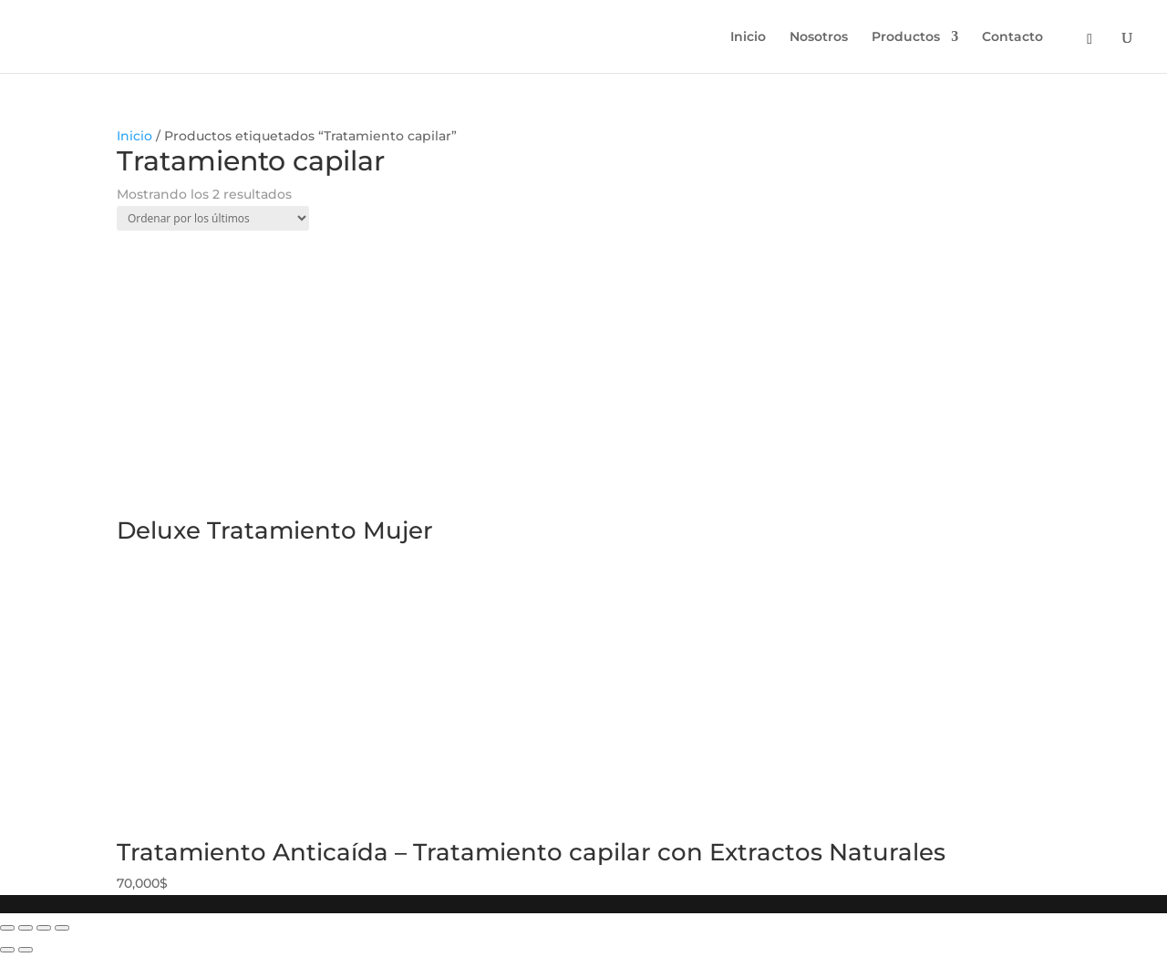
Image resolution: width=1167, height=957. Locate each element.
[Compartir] (25, 928)
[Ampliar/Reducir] (62, 928)
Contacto (1012, 37)
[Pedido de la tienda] (213, 218)
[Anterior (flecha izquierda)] (7, 949)
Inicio (748, 37)
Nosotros (819, 37)
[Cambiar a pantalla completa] (43, 928)
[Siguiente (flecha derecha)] (25, 949)
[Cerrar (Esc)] (7, 928)
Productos (906, 37)
